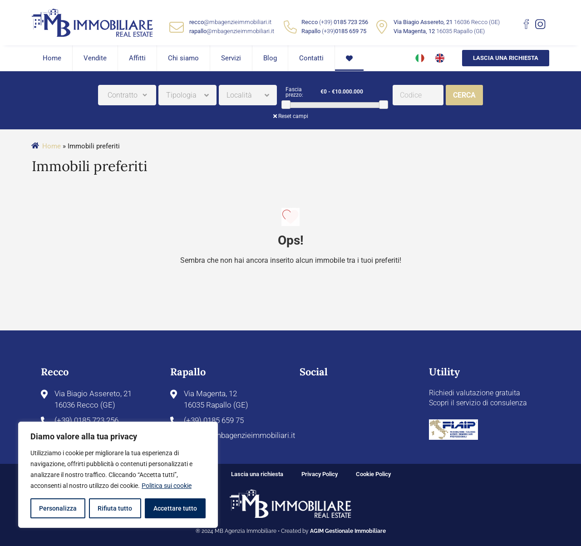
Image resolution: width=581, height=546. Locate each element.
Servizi (231, 58)
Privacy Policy (319, 474)
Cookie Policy (373, 474)
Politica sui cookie (167, 485)
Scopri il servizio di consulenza (478, 402)
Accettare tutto (175, 508)
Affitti (137, 58)
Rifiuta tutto (115, 508)
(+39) (343, 22)
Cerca (464, 95)
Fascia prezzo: (294, 92)
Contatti (311, 58)
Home (52, 58)
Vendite (95, 58)
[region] (118, 475)
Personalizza (58, 508)
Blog (270, 58)
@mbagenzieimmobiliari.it (230, 22)
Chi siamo (183, 58)
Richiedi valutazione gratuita (474, 393)
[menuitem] (414, 58)
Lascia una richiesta (505, 57)
